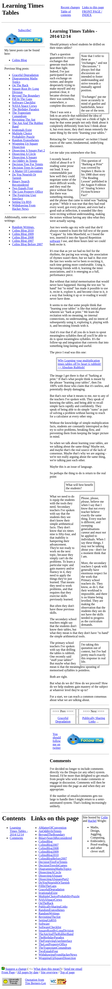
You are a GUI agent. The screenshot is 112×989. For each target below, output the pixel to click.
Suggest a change (16, 969)
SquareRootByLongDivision (56, 930)
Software (44, 923)
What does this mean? (47, 969)
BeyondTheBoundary (51, 834)
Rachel (92, 820)
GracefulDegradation (51, 889)
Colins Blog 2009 (23, 234)
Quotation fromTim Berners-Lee (35, 981)
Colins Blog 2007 (23, 240)
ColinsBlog (45, 841)
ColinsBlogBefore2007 (52, 858)
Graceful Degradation (25, 75)
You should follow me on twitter (57, 740)
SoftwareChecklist (49, 927)
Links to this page (93, 7)
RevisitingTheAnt (49, 916)
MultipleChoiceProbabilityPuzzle (58, 896)
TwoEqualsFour (48, 951)
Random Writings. (23, 227)
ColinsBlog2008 (48, 848)
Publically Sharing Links (93, 719)
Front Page (8, 972)
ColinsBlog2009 (48, 851)
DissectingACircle (49, 872)
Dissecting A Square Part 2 (28, 150)
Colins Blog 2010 (23, 230)
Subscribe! (24, 30)
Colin (104, 817)
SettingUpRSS (47, 920)
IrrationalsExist (47, 892)
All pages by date (27, 972)
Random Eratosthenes (25, 140)
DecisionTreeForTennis (52, 862)
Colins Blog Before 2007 (27, 244)
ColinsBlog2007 (48, 844)
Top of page (67, 972)
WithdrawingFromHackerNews (57, 954)
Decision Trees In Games (27, 167)
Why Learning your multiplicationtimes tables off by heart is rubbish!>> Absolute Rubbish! (79, 364)
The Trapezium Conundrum (21, 114)
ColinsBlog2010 (48, 855)
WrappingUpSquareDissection (57, 958)
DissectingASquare (50, 875)
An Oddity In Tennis (24, 160)
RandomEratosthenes (51, 910)
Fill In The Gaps (22, 99)
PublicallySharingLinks (52, 906)
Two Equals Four (22, 188)
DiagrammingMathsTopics (54, 868)
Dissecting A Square (24, 157)
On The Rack (20, 85)
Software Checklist (23, 102)
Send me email (73, 969)
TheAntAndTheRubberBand (55, 934)
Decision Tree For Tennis (27, 164)
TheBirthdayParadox (51, 937)
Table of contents (66, 13)
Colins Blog (19, 60)
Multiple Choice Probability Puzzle (23, 135)
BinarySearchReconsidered (55, 838)
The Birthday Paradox (25, 109)
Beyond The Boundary (26, 95)
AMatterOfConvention (52, 827)
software (55, 241)
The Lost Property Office (27, 191)
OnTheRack (45, 903)
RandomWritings (49, 913)
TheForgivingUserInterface (55, 940)
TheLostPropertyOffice (52, 944)
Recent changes (70, 7)
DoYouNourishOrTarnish (53, 882)
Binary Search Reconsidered (20, 183)
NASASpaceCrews (50, 899)
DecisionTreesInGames (52, 865)
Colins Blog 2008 (23, 237)
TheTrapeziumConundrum (54, 947)
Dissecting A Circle (24, 154)
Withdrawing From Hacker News (23, 207)
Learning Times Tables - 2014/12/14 (19, 831)
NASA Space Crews (24, 105)
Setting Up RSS (21, 202)
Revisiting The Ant (23, 119)
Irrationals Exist (22, 130)
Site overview (49, 972)
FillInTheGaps (47, 886)
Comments (16, 838)
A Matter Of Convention (27, 171)
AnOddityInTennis (49, 831)
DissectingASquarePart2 (53, 879)
